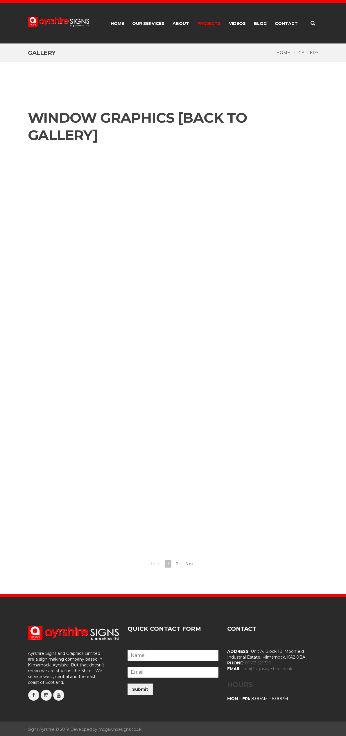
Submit (140, 689)
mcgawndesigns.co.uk (119, 729)
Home (283, 52)
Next (190, 563)
